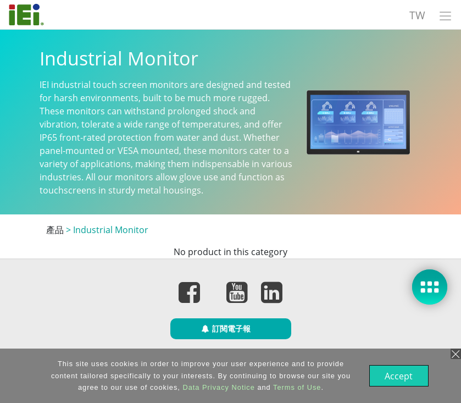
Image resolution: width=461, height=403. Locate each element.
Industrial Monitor (110, 230)
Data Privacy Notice (217, 387)
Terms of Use (296, 387)
